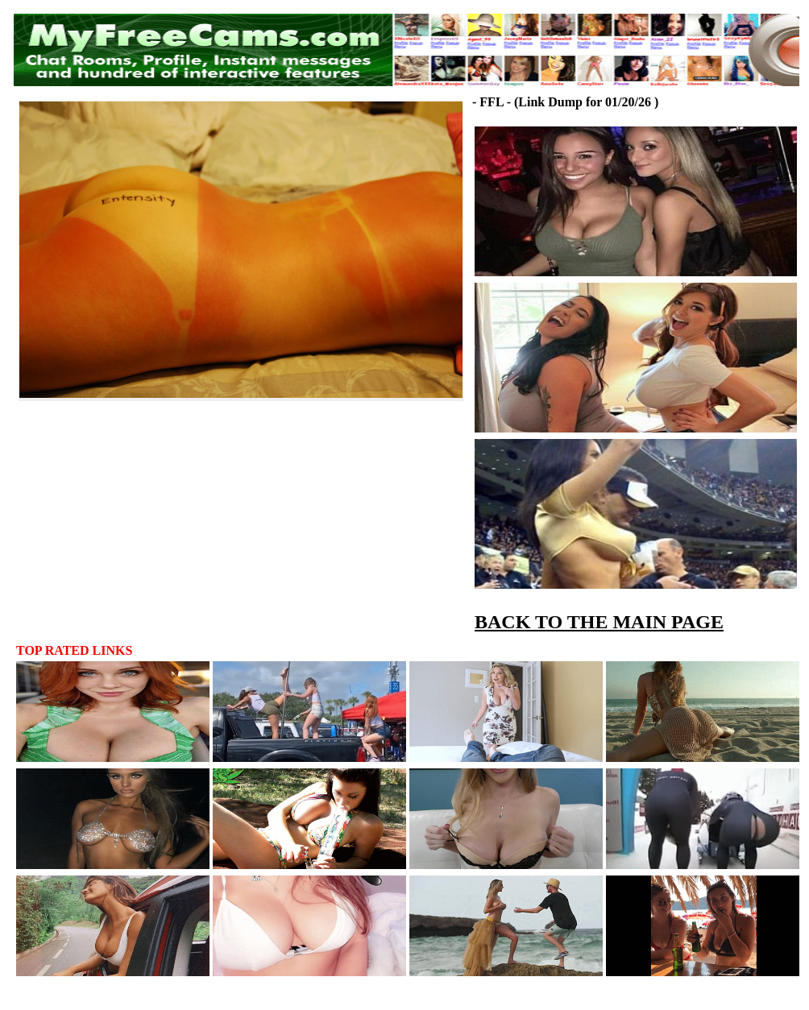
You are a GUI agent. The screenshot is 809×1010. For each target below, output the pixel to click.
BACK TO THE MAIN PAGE (599, 621)
